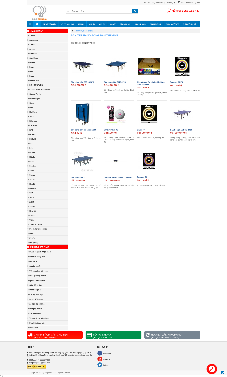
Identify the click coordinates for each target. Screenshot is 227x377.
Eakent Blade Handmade (39, 89)
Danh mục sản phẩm (38, 247)
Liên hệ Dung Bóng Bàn (189, 2)
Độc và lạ (32, 261)
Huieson (32, 188)
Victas (31, 220)
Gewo (31, 103)
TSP (30, 193)
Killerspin (32, 121)
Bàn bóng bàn (125, 24)
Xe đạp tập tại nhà (36, 304)
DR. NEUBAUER (35, 85)
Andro (31, 45)
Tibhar (31, 179)
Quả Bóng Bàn (35, 290)
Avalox (31, 49)
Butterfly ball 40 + (112, 130)
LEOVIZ (32, 139)
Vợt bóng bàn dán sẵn (37, 271)
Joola (31, 116)
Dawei (31, 67)
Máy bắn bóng (140, 24)
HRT (30, 107)
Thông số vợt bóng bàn (38, 318)
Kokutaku (32, 125)
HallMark (32, 112)
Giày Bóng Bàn (35, 285)
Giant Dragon (34, 98)
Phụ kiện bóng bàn (36, 323)
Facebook (104, 353)
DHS (30, 71)
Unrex (31, 233)
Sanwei (31, 175)
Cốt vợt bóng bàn (67, 24)
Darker (31, 62)
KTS (30, 130)
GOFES (31, 134)
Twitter (103, 364)
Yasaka (31, 206)
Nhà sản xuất (35, 31)
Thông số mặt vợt (189, 24)
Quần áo (92, 24)
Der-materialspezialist (37, 229)
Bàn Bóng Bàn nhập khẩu (39, 252)
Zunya (31, 238)
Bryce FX (141, 130)
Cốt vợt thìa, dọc (35, 294)
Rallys (31, 215)
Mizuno (31, 152)
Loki (30, 148)
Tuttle (31, 197)
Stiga (31, 170)
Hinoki (31, 184)
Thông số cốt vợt (172, 24)
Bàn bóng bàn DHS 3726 (115, 82)
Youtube (103, 358)
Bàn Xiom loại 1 (78, 177)
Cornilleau (33, 58)
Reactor (32, 211)
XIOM (31, 202)
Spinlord (32, 166)
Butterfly (32, 53)
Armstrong (33, 40)
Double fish (33, 80)
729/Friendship (35, 224)
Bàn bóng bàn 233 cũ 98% (82, 82)
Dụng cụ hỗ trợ (35, 309)
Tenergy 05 (142, 177)
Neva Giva (33, 328)
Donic (31, 76)
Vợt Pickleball (34, 313)
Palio (31, 161)
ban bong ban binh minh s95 (83, 130)
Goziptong (33, 242)
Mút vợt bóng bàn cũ (37, 276)
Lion (30, 143)
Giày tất (102, 24)
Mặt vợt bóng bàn (49, 24)
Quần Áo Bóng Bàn (36, 280)
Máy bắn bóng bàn (36, 256)
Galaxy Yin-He (34, 94)
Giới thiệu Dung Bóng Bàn (153, 2)
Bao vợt (113, 24)
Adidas (31, 36)
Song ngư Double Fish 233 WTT (118, 177)
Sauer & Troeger (35, 299)
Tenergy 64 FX (176, 82)
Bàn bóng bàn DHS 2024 (181, 130)
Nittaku (31, 157)
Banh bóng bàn (155, 24)
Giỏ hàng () (170, 2)
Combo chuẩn (34, 266)
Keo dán (81, 24)
